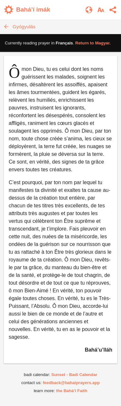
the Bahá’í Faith (71, 390)
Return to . (93, 43)
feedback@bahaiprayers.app (71, 382)
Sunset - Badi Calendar (74, 374)
